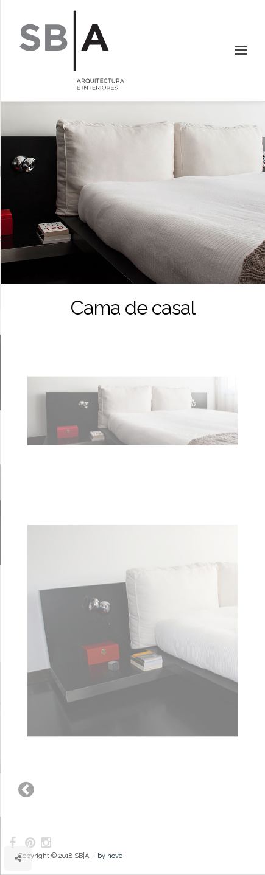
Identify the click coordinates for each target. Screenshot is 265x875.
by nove (109, 856)
